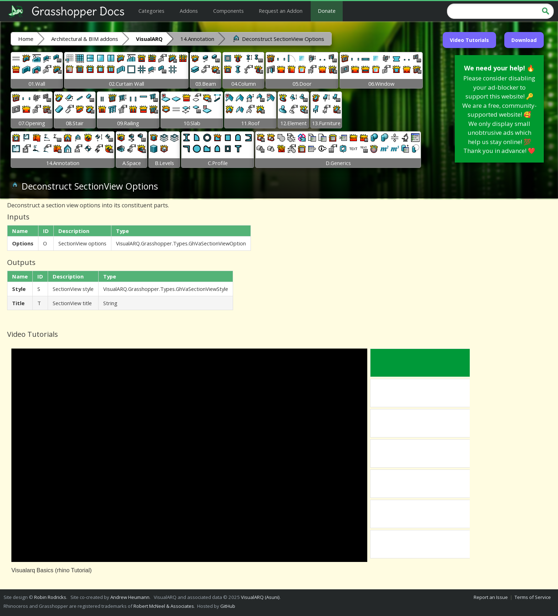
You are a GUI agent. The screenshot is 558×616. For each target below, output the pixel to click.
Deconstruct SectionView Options (278, 38)
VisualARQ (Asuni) (260, 597)
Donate (327, 10)
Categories (151, 10)
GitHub (227, 606)
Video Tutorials (469, 40)
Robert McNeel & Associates (163, 606)
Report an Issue (491, 597)
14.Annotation (197, 38)
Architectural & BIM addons (84, 38)
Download (524, 40)
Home (25, 38)
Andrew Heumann (129, 597)
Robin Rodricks (50, 597)
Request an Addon (280, 10)
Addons (189, 10)
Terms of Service (533, 597)
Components (228, 10)
